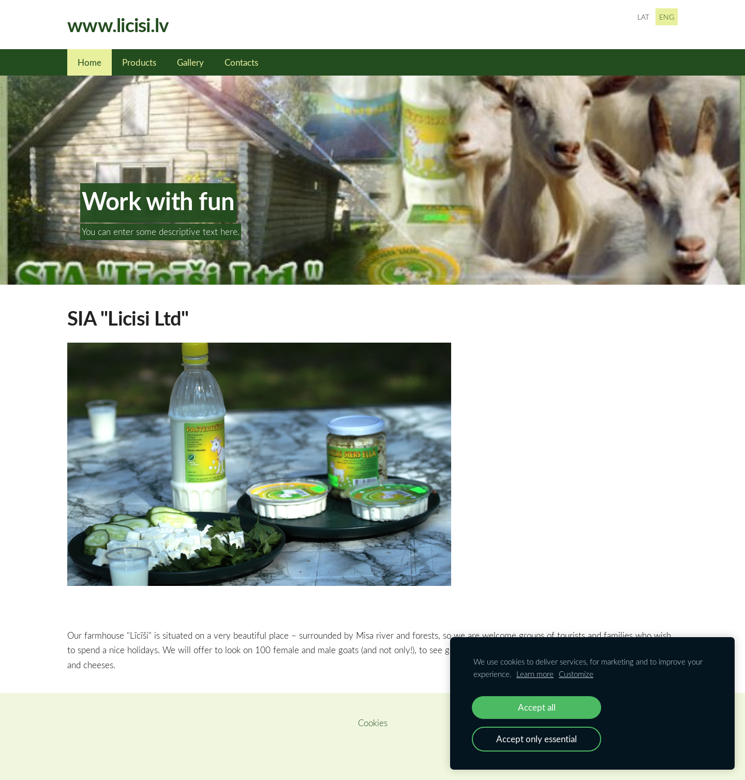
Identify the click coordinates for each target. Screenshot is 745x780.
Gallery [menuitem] (190, 62)
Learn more (535, 674)
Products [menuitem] (139, 62)
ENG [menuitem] (666, 17)
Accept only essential (536, 739)
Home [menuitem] (89, 62)
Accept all (537, 707)
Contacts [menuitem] (241, 62)
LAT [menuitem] (643, 17)
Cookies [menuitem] (373, 723)
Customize (576, 674)
